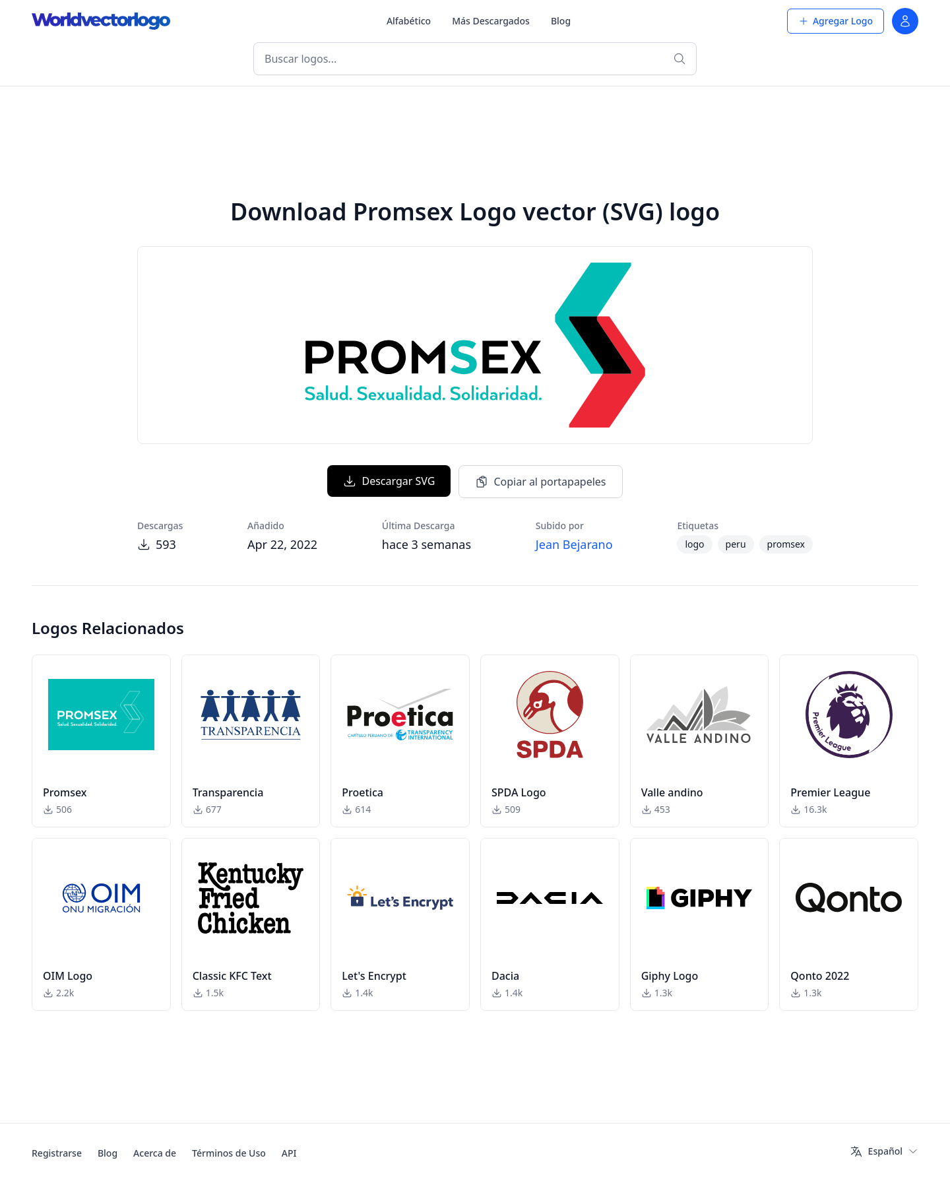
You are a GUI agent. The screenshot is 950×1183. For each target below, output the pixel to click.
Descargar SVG (389, 481)
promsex (786, 544)
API (289, 1153)
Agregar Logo (835, 21)
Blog (561, 21)
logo (694, 544)
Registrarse (57, 1153)
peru (736, 544)
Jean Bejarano (574, 544)
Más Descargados (491, 21)
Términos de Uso (229, 1153)
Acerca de (154, 1153)
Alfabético (409, 21)
